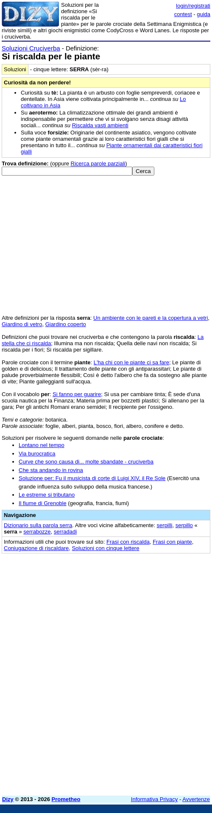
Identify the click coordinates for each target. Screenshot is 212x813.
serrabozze (36, 531)
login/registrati (193, 6)
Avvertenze (196, 799)
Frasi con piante (172, 542)
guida (203, 14)
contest (183, 14)
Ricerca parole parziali (98, 163)
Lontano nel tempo (41, 445)
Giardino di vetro (22, 324)
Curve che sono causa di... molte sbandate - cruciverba (86, 461)
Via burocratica (37, 453)
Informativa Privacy (154, 799)
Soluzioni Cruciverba (31, 48)
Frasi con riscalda (128, 542)
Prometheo (66, 799)
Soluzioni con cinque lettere (105, 548)
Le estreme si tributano (47, 495)
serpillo (184, 525)
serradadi (65, 531)
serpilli (165, 525)
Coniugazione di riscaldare (36, 548)
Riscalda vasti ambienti (100, 125)
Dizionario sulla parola (38, 525)
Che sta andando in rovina (51, 470)
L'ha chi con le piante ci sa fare (131, 362)
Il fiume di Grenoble (43, 503)
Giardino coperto (65, 324)
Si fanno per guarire (77, 394)
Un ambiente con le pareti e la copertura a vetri (150, 318)
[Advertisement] (106, 730)
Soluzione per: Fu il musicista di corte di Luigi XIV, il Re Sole (92, 478)
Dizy (8, 799)
